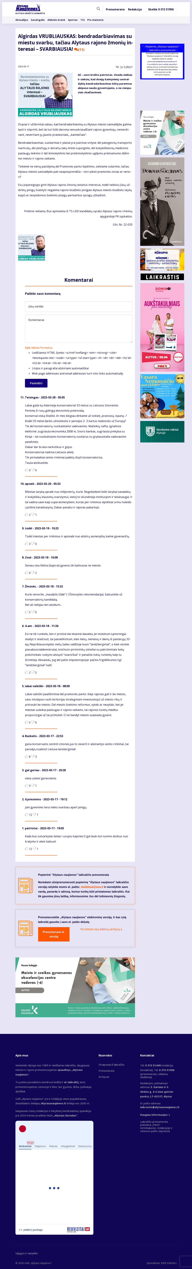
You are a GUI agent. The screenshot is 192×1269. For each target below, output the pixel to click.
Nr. (124, 67)
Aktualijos (21, 19)
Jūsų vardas (35, 306)
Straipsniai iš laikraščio (111, 1064)
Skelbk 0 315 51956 (161, 9)
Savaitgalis (38, 19)
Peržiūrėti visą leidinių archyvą (100, 929)
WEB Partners (169, 1263)
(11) (79, 49)
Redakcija (135, 9)
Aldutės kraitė (56, 19)
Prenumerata (115, 9)
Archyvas (104, 1076)
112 (82, 19)
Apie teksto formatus (39, 348)
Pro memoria (95, 19)
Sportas (73, 19)
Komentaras (36, 320)
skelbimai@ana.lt (92, 886)
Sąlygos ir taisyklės (26, 1253)
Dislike (32, 469)
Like (26, 469)
